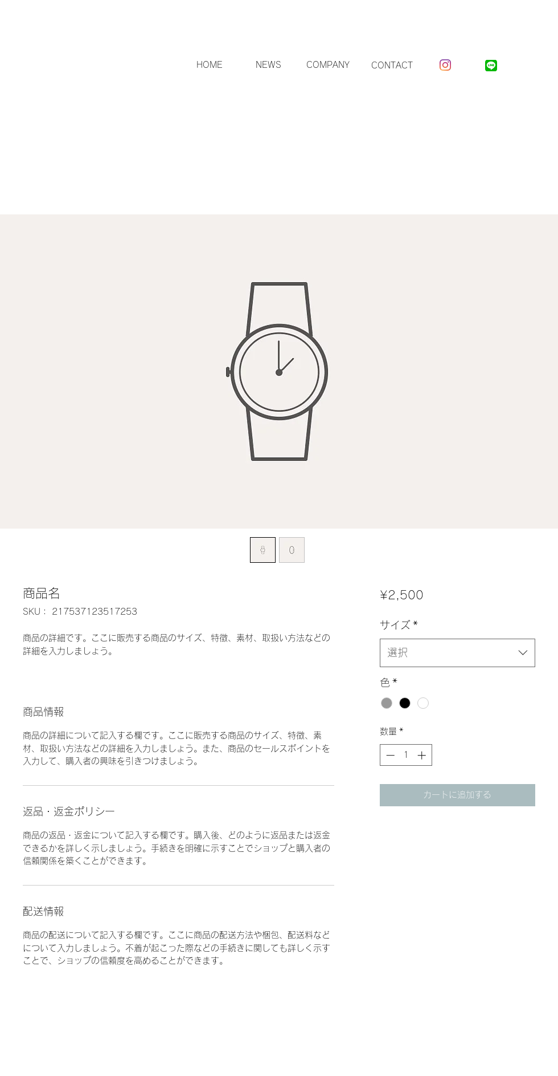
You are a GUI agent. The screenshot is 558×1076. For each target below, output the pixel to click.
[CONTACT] (392, 65)
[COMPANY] (328, 65)
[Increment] (422, 755)
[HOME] (209, 65)
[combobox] (457, 653)
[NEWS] (268, 65)
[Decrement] (389, 755)
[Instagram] (445, 65)
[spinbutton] (405, 755)
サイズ (399, 625)
